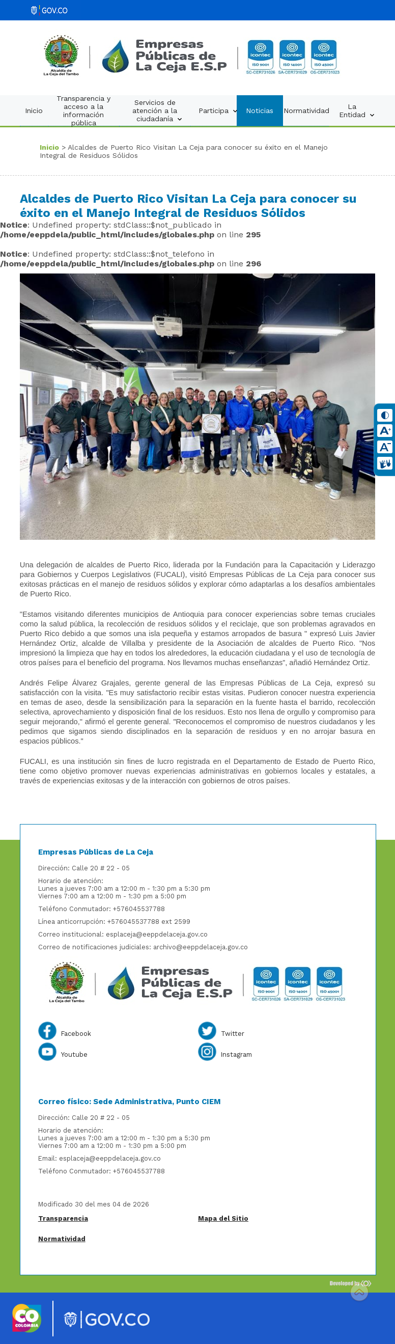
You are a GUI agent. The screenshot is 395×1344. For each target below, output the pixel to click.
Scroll (359, 1293)
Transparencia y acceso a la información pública (83, 110)
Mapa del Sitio (223, 1218)
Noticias (259, 110)
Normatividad (306, 110)
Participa (218, 110)
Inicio (34, 110)
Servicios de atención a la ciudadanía (158, 110)
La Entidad (357, 110)
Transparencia (63, 1218)
